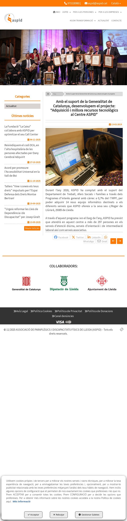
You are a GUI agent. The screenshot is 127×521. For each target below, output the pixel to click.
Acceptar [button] (33, 514)
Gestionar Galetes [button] (89, 514)
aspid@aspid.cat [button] (96, 3)
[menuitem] (72, 3)
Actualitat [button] (11, 106)
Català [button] (116, 3)
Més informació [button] (21, 501)
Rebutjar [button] (58, 514)
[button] (72, 3)
